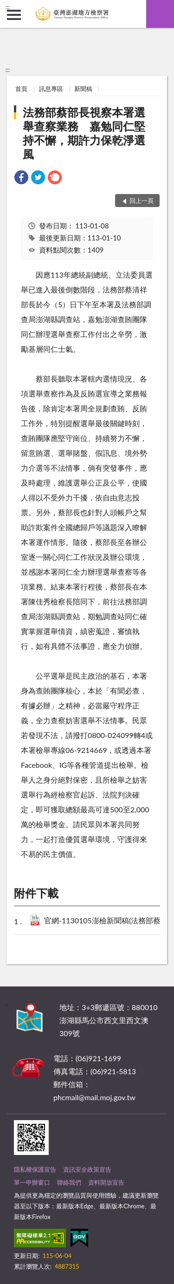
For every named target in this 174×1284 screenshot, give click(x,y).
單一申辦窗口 (32, 1182)
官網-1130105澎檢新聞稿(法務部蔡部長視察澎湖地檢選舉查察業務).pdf (106, 921)
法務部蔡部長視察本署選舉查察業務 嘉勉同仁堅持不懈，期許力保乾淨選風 (84, 133)
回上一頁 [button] (141, 200)
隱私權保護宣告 (35, 1169)
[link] (21, 178)
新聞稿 (83, 88)
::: (7, 7)
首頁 (21, 88)
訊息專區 (51, 88)
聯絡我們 (69, 1182)
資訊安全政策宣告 (87, 1169)
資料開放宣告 (106, 1182)
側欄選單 (14, 15)
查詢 (160, 14)
